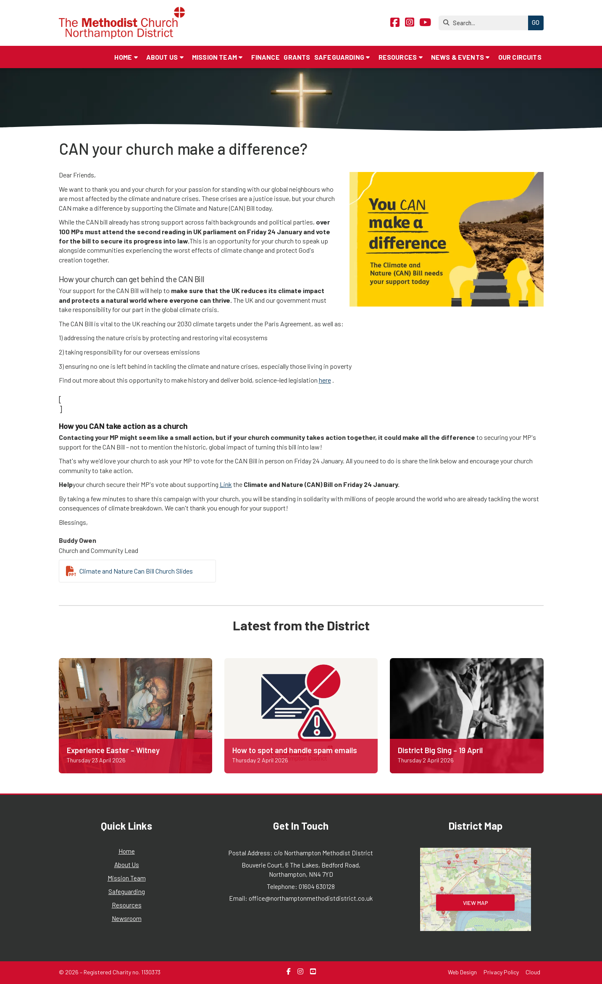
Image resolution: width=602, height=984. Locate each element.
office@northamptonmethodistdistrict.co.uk (311, 898)
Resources (127, 905)
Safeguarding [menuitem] (339, 57)
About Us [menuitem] (162, 57)
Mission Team (127, 878)
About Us (126, 864)
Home (126, 851)
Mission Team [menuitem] (214, 57)
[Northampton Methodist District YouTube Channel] (425, 23)
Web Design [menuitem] (462, 972)
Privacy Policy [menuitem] (501, 972)
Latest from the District (301, 625)
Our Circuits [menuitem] (520, 57)
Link (226, 484)
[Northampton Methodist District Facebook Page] (395, 23)
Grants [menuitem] (297, 57)
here (325, 380)
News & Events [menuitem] (457, 57)
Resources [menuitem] (398, 57)
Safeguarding (126, 891)
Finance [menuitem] (265, 57)
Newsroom (127, 918)
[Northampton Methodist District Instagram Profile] (409, 23)
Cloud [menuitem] (533, 972)
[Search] (485, 23)
